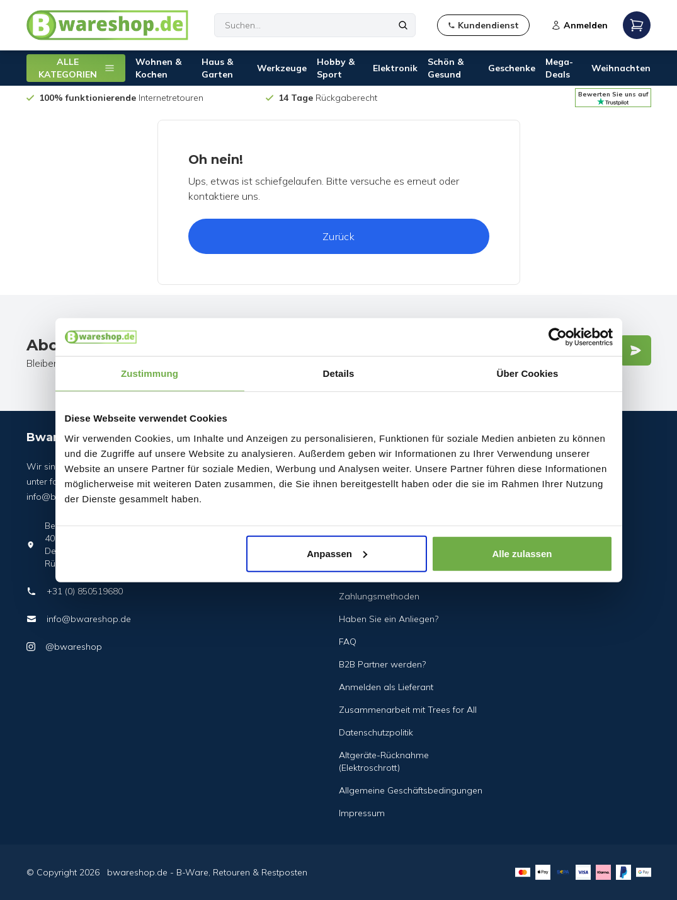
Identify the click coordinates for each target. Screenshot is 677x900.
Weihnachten (621, 68)
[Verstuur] (635, 350)
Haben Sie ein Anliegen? (388, 619)
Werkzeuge (282, 68)
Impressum (362, 813)
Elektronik (395, 68)
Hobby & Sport (336, 68)
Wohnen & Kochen (158, 68)
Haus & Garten (217, 68)
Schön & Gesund (446, 68)
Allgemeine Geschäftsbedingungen (410, 790)
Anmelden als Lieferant (386, 687)
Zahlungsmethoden (379, 596)
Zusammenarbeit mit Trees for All (408, 709)
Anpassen (337, 553)
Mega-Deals (559, 68)
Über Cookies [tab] (528, 373)
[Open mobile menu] (637, 25)
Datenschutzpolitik (376, 732)
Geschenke (511, 68)
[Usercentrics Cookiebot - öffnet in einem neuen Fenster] (558, 337)
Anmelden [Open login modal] (579, 25)
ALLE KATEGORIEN (76, 68)
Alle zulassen (522, 553)
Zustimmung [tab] (149, 373)
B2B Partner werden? (382, 664)
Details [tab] (339, 373)
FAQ (347, 641)
